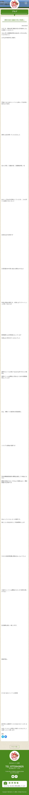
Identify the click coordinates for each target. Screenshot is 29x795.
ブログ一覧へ (14, 746)
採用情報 (14, 784)
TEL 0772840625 (14, 766)
